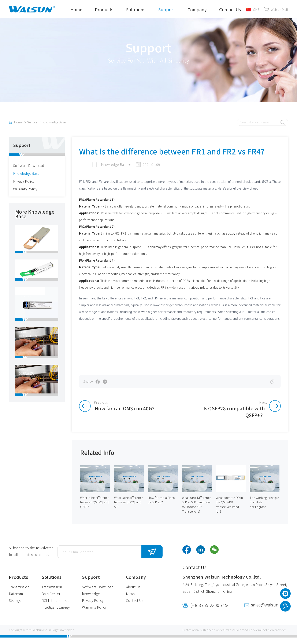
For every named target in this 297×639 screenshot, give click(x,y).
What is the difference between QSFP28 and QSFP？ (94, 504)
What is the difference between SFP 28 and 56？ (128, 504)
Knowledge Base (54, 123)
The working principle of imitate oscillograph (264, 504)
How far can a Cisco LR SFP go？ (161, 501)
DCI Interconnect (55, 602)
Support (166, 9)
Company (197, 9)
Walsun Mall (276, 9)
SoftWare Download (29, 166)
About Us (133, 588)
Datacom (16, 595)
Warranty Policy (25, 190)
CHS (253, 9)
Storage (15, 602)
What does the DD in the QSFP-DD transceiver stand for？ (229, 506)
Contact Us (230, 9)
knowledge (91, 595)
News (130, 595)
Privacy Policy (24, 182)
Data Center (51, 595)
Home (76, 9)
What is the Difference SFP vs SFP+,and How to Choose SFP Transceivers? (196, 506)
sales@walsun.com (269, 606)
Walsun (38, 631)
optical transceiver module (234, 631)
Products (104, 9)
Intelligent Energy (56, 608)
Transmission (19, 588)
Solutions (135, 9)
